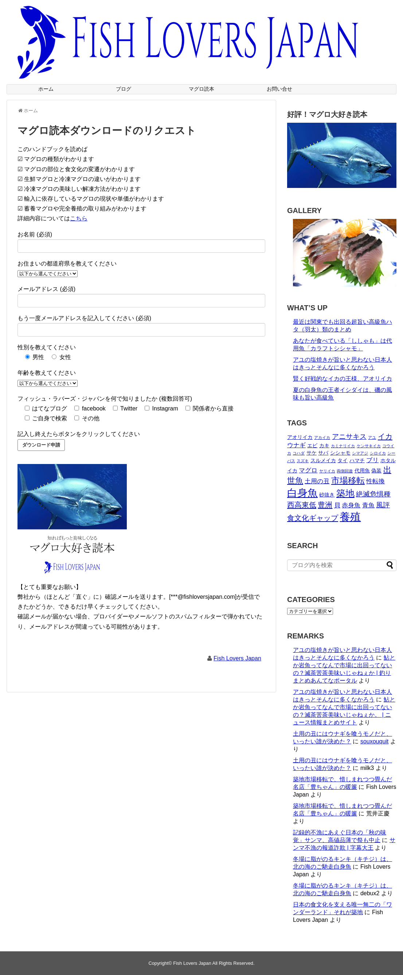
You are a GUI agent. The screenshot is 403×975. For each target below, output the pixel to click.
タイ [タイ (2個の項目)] (342, 460)
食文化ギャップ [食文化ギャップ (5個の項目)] (312, 518)
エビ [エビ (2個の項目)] (312, 445)
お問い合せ (279, 89)
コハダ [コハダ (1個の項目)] (299, 453)
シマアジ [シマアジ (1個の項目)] (360, 453)
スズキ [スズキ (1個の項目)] (303, 461)
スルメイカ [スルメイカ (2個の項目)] (323, 460)
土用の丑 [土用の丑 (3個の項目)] (317, 481)
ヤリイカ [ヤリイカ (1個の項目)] (327, 471)
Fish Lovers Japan (237, 658)
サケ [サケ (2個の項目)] (311, 453)
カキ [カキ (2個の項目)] (324, 445)
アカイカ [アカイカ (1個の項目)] (322, 437)
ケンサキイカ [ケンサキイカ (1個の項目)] (369, 446)
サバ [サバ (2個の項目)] (323, 453)
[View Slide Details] (344, 253)
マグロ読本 (201, 89)
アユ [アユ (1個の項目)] (372, 437)
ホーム (46, 89)
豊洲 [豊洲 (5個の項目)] (325, 505)
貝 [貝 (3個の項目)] (337, 505)
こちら (78, 218)
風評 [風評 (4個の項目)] (383, 505)
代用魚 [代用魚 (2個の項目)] (362, 470)
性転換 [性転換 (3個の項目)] (375, 481)
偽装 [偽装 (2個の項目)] (376, 470)
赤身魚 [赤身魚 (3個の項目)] (351, 505)
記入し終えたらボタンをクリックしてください (78, 434)
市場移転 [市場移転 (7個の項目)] (348, 480)
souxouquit (374, 741)
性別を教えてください (46, 347)
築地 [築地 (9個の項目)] (345, 493)
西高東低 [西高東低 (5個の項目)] (301, 505)
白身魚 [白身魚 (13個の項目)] (302, 493)
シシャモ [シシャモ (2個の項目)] (340, 453)
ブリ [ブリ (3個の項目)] (372, 460)
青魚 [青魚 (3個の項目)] (368, 505)
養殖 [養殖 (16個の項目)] (350, 517)
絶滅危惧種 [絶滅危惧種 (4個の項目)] (373, 494)
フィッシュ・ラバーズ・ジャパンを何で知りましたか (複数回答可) (104, 399)
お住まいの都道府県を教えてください (67, 263)
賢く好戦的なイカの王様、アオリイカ (342, 379)
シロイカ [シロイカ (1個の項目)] (378, 453)
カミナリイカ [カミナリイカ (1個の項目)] (343, 446)
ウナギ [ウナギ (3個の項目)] (296, 445)
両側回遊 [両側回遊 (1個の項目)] (345, 471)
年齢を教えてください (46, 373)
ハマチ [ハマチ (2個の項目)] (357, 460)
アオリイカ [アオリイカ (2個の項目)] (300, 437)
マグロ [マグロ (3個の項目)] (308, 470)
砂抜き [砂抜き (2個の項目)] (326, 495)
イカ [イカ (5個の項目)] (385, 436)
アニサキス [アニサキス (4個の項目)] (349, 436)
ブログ (123, 89)
